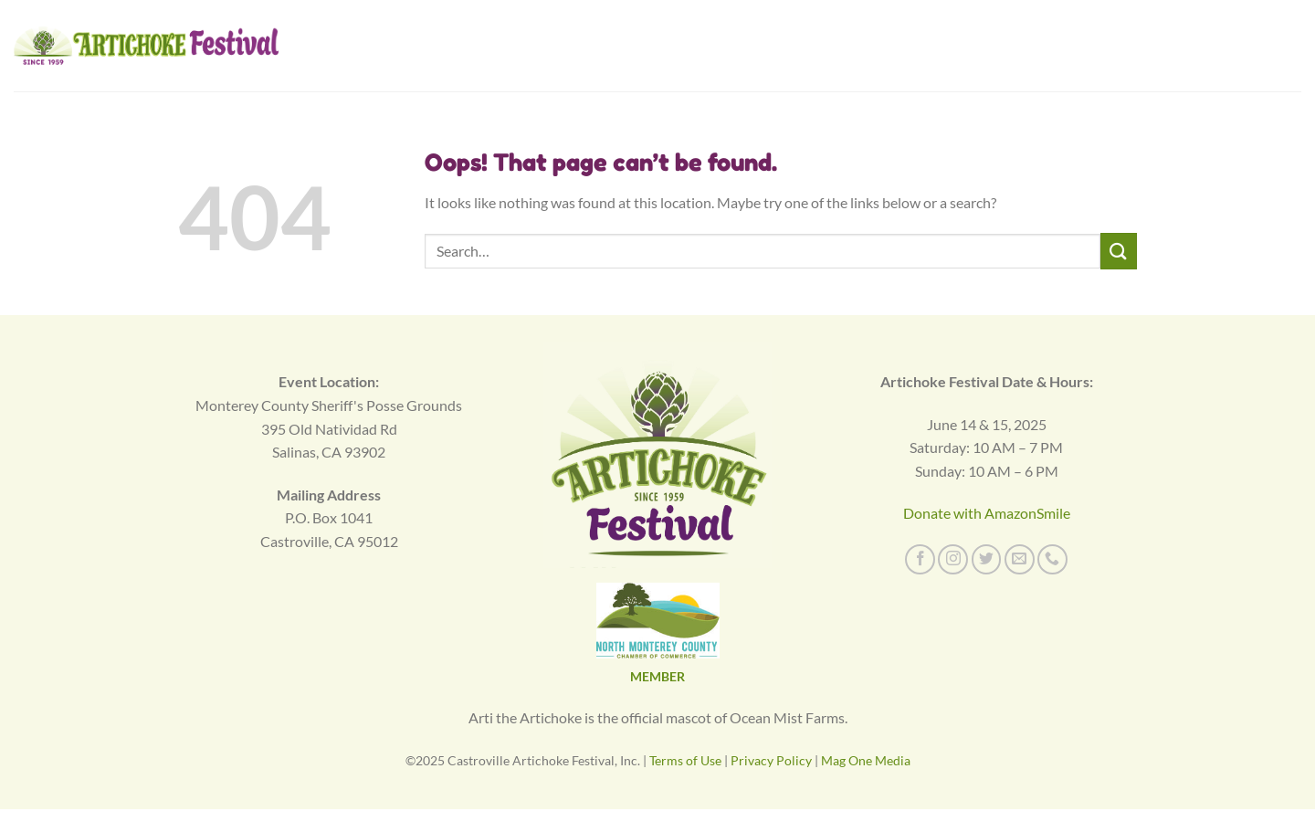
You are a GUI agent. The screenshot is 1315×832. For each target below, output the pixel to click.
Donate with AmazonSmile (986, 512)
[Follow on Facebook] (920, 559)
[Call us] (1052, 559)
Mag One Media (865, 760)
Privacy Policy (771, 760)
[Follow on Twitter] (987, 559)
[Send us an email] (1020, 559)
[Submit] (1118, 251)
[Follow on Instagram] (953, 559)
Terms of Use (685, 760)
